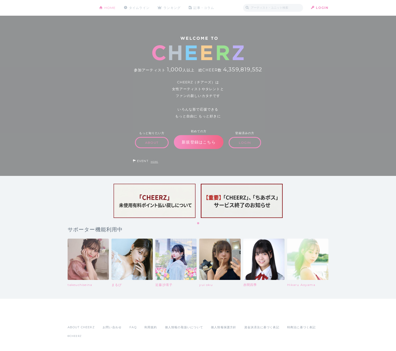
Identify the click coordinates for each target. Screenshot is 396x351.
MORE (154, 161)
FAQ (133, 327)
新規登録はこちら (199, 142)
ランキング (172, 8)
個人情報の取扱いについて (184, 327)
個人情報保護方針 (224, 327)
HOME (110, 8)
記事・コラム (203, 8)
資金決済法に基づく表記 (261, 327)
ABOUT (151, 143)
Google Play (107, 316)
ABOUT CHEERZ (81, 327)
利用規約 (150, 327)
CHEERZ (79, 8)
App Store (80, 316)
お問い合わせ (112, 327)
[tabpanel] (155, 201)
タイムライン (139, 8)
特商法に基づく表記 (301, 327)
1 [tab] (198, 223)
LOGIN (322, 8)
